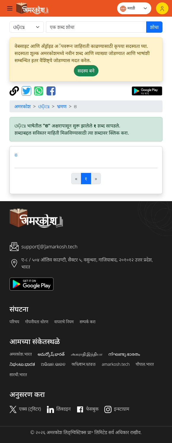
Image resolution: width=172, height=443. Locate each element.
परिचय (14, 322)
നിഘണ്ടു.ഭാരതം (124, 354)
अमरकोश (22, 106)
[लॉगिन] (162, 8)
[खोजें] (96, 27)
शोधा (154, 27)
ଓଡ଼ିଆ (44, 106)
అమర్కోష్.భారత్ (51, 354)
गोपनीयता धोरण (36, 322)
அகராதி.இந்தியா (86, 354)
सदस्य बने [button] (86, 70)
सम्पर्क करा (87, 322)
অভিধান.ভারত (83, 364)
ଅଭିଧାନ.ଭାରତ (53, 364)
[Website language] (134, 8)
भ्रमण (61, 106)
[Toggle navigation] (10, 8)
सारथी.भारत (18, 374)
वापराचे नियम (64, 322)
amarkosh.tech (116, 364)
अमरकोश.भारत (20, 354)
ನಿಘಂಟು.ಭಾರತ (22, 364)
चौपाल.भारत (145, 364)
